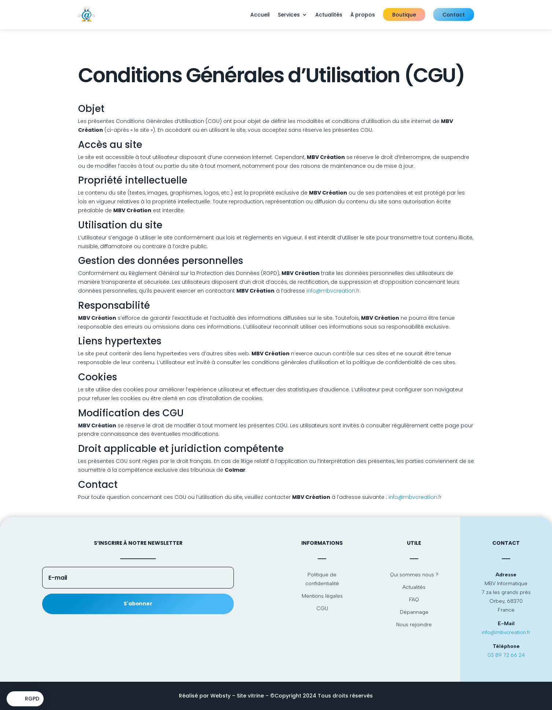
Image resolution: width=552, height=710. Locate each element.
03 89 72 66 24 (506, 655)
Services (289, 14)
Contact (453, 14)
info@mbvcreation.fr (333, 290)
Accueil (260, 14)
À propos (362, 14)
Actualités (328, 14)
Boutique (404, 14)
